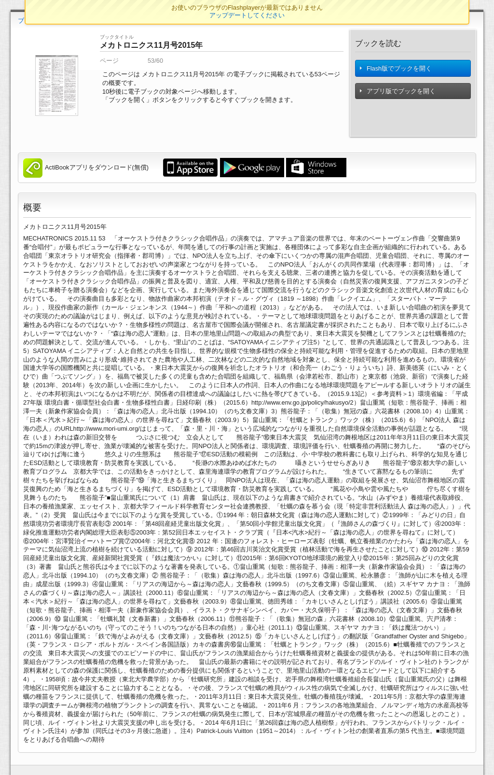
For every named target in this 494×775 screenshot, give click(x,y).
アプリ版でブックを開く (398, 95)
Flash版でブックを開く (396, 70)
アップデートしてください (247, 15)
